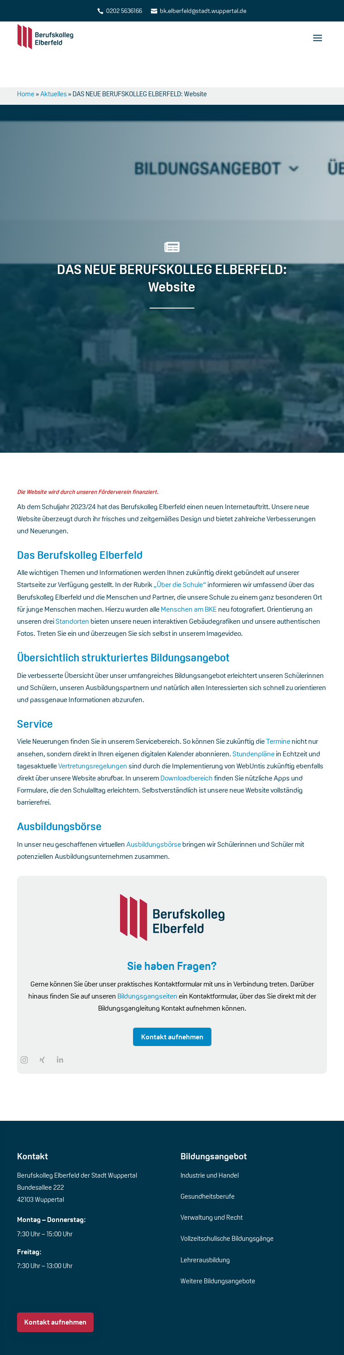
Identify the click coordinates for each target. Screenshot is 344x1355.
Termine (279, 708)
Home (25, 60)
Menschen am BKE (189, 576)
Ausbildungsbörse (154, 811)
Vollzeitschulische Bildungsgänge (227, 1205)
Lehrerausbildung (205, 1226)
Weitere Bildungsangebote (218, 1248)
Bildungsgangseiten (147, 963)
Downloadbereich (187, 745)
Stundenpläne (254, 720)
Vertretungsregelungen (93, 733)
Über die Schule (47, 1341)
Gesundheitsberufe (208, 1163)
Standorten (73, 588)
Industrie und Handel (210, 1142)
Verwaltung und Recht (212, 1184)
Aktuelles (53, 60)
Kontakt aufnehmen (172, 1003)
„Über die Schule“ (180, 552)
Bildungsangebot (214, 1123)
